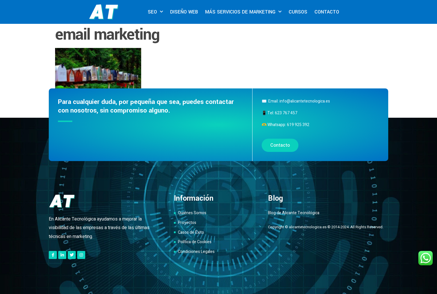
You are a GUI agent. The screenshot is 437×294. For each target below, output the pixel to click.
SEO (155, 12)
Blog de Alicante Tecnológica (293, 213)
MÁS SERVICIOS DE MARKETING (243, 12)
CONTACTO (326, 12)
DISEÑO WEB (184, 12)
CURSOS (298, 12)
